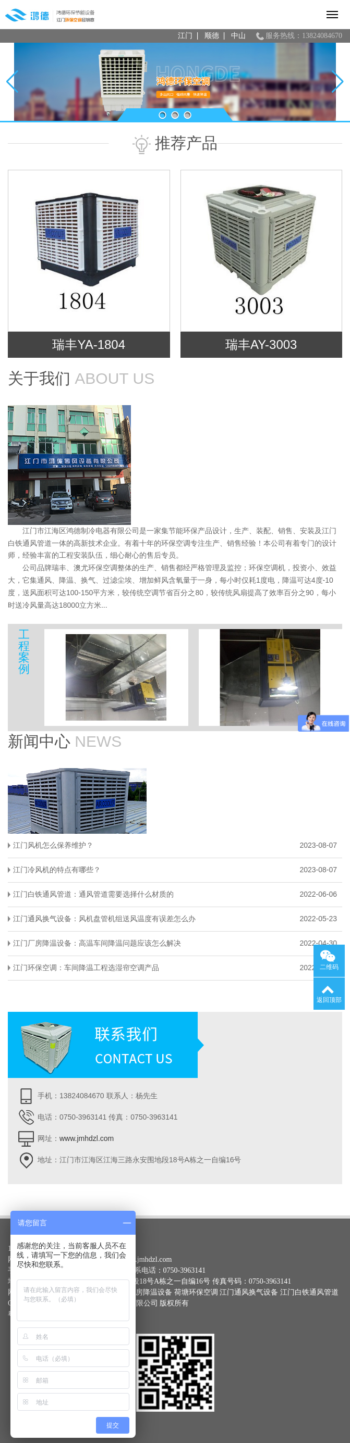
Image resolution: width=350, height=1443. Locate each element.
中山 (238, 36)
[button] (163, 115)
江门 (185, 36)
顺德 (211, 36)
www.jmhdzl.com (86, 1138)
